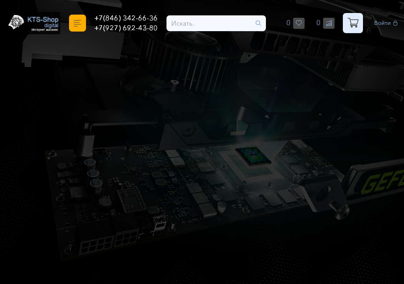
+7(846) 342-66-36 (126, 18)
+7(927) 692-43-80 (126, 28)
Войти (386, 23)
